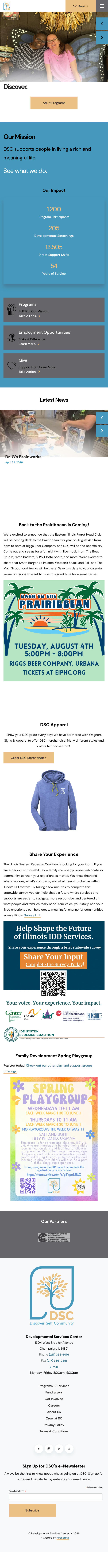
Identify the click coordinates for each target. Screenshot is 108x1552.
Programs (27, 304)
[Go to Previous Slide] (102, 418)
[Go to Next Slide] (102, 431)
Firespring (63, 1537)
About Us (54, 1412)
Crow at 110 (54, 1418)
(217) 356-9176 (59, 1355)
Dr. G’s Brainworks (23, 457)
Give (23, 360)
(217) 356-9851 (57, 1361)
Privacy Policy (54, 1425)
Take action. (27, 372)
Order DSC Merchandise (28, 758)
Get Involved (54, 1399)
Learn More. (27, 344)
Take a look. (28, 316)
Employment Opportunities (44, 332)
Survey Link (32, 915)
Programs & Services (54, 1386)
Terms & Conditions (54, 1431)
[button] (102, 6)
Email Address (17, 1491)
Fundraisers (54, 1392)
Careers (54, 1405)
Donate (80, 6)
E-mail (54, 1367)
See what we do (24, 171)
